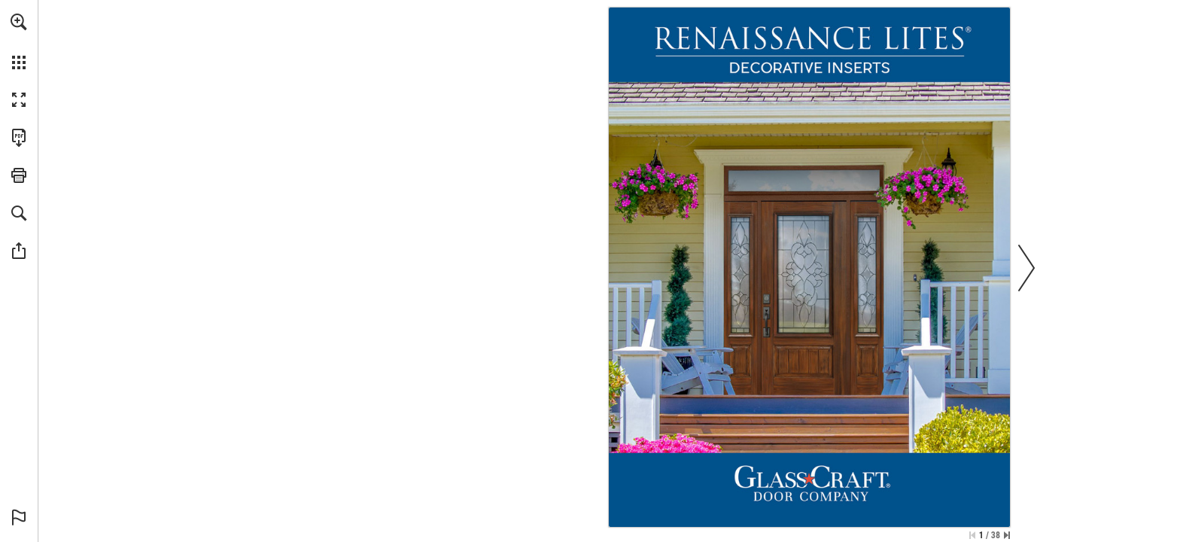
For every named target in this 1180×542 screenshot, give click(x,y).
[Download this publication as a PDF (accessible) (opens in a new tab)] (19, 138)
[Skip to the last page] (1007, 535)
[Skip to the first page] (972, 535)
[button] (19, 22)
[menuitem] (19, 41)
